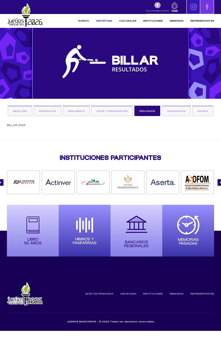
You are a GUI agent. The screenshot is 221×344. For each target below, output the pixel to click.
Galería (110, 124)
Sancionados (191, 111)
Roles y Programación (124, 111)
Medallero (28, 111)
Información (57, 111)
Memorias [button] (176, 20)
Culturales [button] (127, 20)
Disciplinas (128, 306)
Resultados (161, 111)
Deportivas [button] (104, 20)
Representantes (202, 20)
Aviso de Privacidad (99, 306)
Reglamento (87, 111)
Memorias (176, 306)
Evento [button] (83, 20)
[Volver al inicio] (25, 15)
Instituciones (153, 20)
